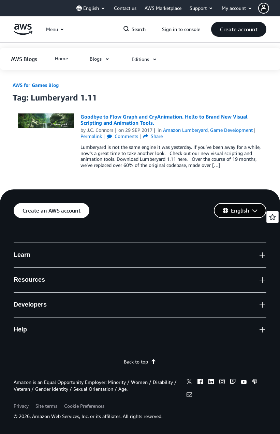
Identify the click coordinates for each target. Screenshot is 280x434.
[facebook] (200, 382)
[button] (269, 8)
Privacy (21, 406)
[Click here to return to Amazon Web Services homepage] (23, 33)
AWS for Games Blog (36, 85)
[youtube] (244, 382)
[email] (189, 395)
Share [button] (153, 136)
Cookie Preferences (84, 406)
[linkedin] (211, 382)
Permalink (91, 136)
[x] (189, 382)
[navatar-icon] (263, 8)
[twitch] (233, 382)
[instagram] (222, 382)
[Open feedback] (272, 217)
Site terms (46, 406)
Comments (122, 136)
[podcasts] (254, 382)
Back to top (140, 362)
